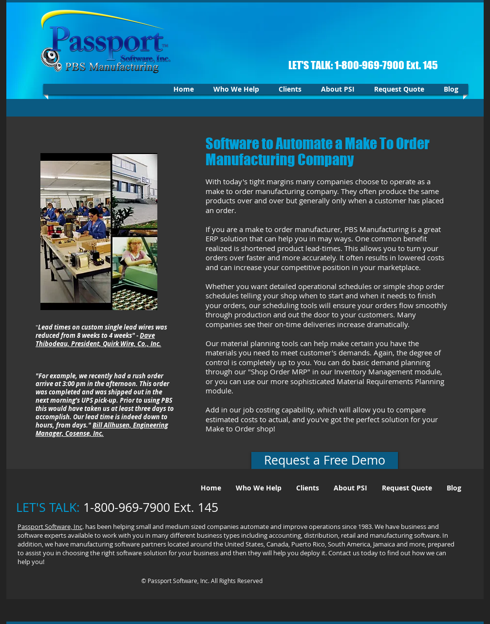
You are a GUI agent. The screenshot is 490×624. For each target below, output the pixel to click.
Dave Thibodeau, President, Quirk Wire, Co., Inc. (98, 339)
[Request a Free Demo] (324, 460)
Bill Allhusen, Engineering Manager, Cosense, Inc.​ (102, 429)
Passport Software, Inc (50, 526)
